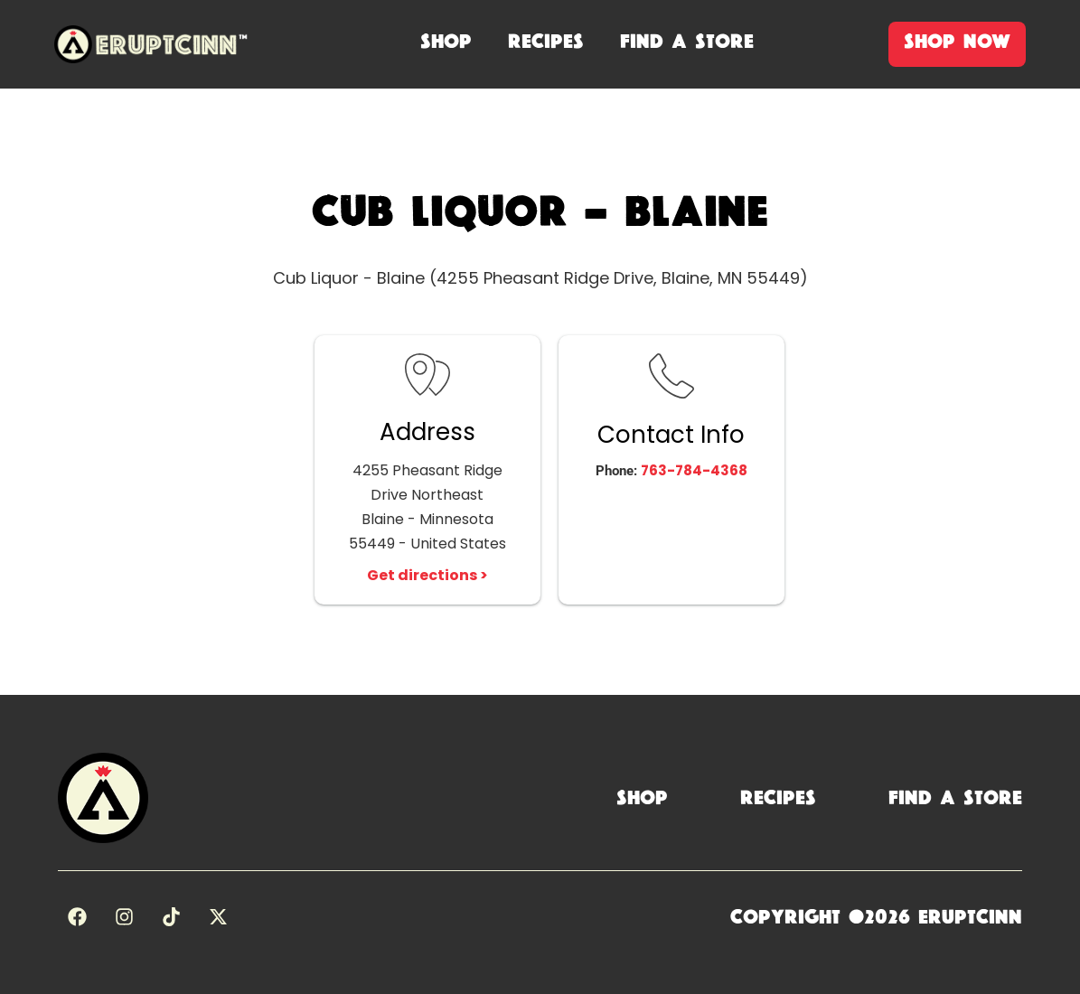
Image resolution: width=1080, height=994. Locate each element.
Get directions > (427, 575)
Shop (642, 798)
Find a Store (955, 798)
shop (446, 42)
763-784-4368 (694, 470)
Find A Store (687, 42)
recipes (546, 42)
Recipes (778, 798)
